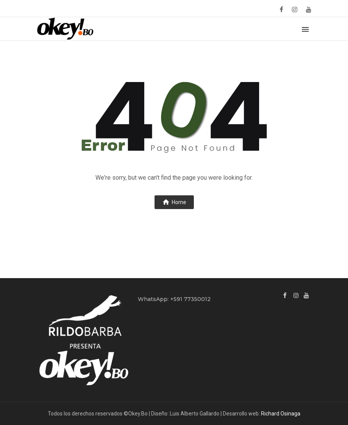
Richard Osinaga (280, 414)
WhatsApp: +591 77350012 (174, 299)
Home (174, 202)
